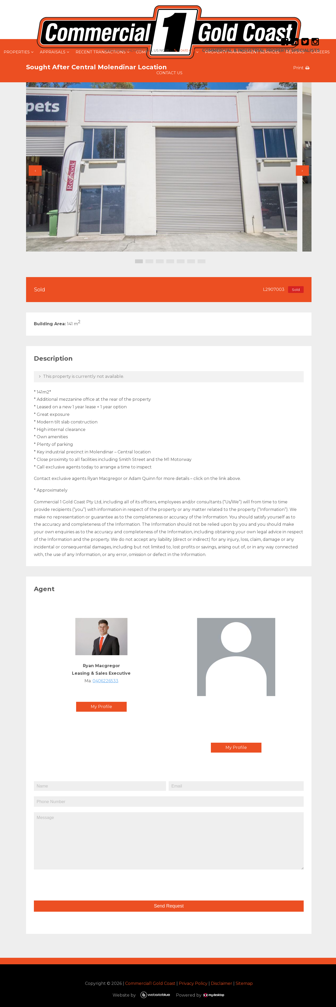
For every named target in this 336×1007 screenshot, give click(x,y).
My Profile (104, 706)
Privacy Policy (192, 983)
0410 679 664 (175, 50)
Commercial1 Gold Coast (149, 983)
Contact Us (169, 73)
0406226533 (108, 680)
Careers (320, 52)
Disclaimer (220, 983)
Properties (17, 52)
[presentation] (70, 882)
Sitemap (243, 983)
